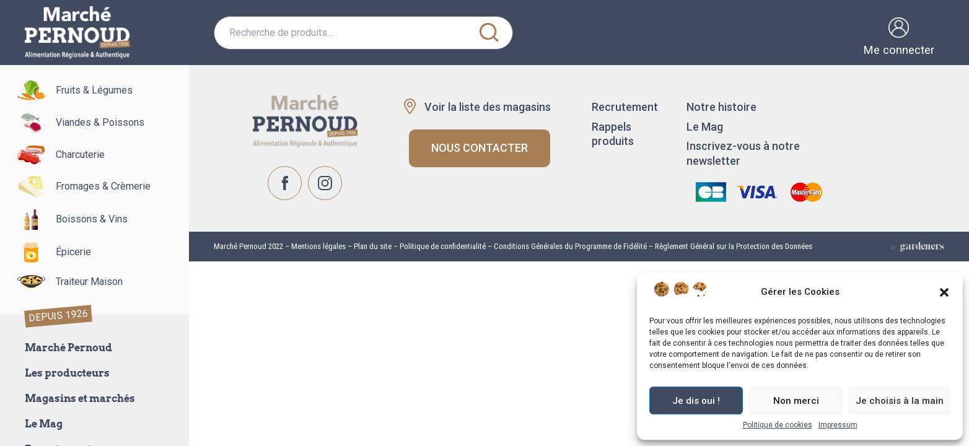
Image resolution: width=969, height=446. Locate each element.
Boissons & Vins (67, 219)
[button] (944, 292)
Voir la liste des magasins (487, 106)
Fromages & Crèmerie (78, 187)
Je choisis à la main (900, 400)
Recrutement (625, 106)
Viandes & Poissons (75, 123)
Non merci (796, 400)
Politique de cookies (777, 425)
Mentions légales (317, 246)
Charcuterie (55, 155)
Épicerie (48, 252)
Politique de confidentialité (443, 246)
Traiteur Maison (64, 282)
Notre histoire (721, 106)
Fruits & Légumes (69, 90)
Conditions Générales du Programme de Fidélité (570, 246)
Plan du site (373, 246)
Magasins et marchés (80, 398)
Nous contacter (479, 147)
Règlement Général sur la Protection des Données (733, 246)
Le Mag (44, 424)
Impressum (837, 425)
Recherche (489, 32)
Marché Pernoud (68, 348)
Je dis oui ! (696, 400)
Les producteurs (67, 373)
